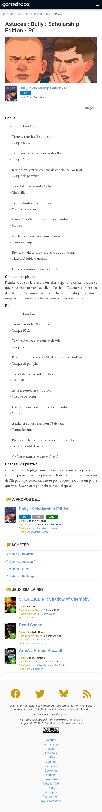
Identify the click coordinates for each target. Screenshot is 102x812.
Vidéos (51, 757)
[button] (97, 4)
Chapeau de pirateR (21, 464)
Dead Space (30, 624)
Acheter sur (18, 554)
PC (19, 14)
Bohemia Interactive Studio (51, 665)
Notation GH (51, 783)
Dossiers (51, 766)
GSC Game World (45, 613)
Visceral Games (45, 639)
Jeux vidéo (51, 779)
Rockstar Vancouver (47, 528)
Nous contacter (51, 801)
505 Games (36, 668)
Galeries (51, 762)
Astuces (51, 775)
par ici (64, 714)
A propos (51, 792)
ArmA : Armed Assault (40, 650)
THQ (32, 617)
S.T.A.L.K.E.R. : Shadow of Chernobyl (55, 599)
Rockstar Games (39, 531)
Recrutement (51, 796)
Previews (51, 753)
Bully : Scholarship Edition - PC (44, 88)
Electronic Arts (38, 643)
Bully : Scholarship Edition (37, 14)
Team (51, 788)
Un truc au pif (51, 744)
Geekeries (51, 770)
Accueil (51, 740)
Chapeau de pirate (20, 277)
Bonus (10, 118)
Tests (51, 748)
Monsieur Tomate (74, 720)
